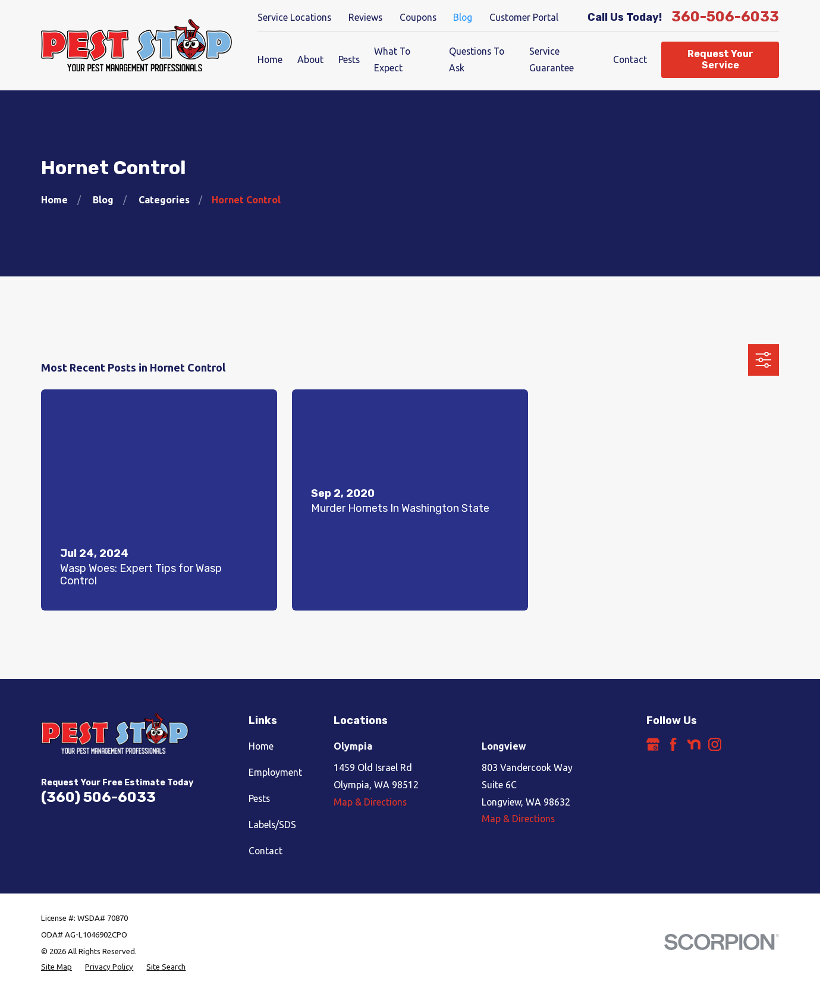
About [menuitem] (310, 59)
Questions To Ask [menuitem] (476, 60)
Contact (265, 850)
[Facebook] (673, 744)
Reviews (365, 17)
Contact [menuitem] (630, 59)
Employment (275, 772)
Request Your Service (720, 59)
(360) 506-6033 (98, 797)
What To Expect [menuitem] (392, 60)
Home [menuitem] (269, 59)
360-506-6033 (725, 17)
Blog (462, 17)
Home (261, 746)
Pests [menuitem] (349, 59)
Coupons (418, 17)
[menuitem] (56, 967)
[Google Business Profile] (652, 744)
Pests (259, 798)
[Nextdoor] (693, 744)
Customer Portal (523, 17)
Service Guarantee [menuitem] (551, 60)
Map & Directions (370, 802)
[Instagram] (714, 744)
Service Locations (294, 17)
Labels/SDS (272, 824)
